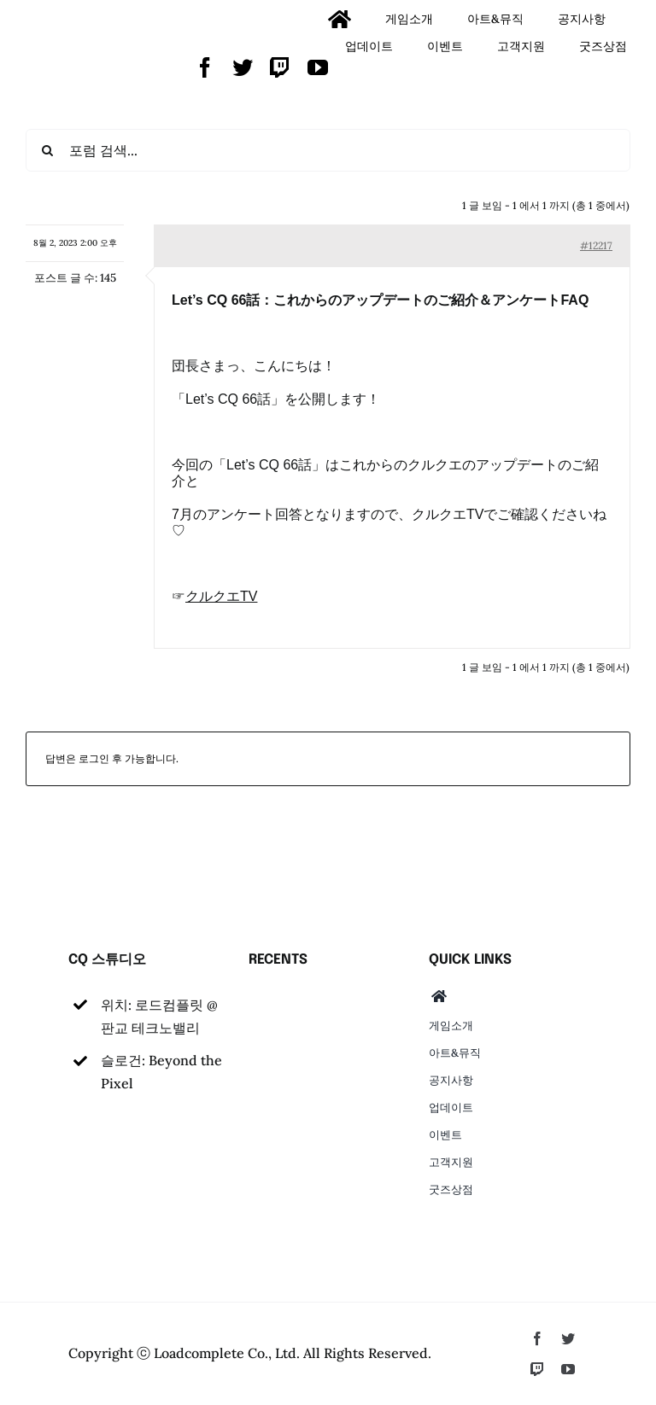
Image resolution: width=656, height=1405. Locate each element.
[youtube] (318, 67)
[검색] (47, 150)
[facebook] (205, 67)
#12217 (596, 245)
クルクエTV (221, 596)
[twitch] (280, 67)
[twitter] (242, 67)
